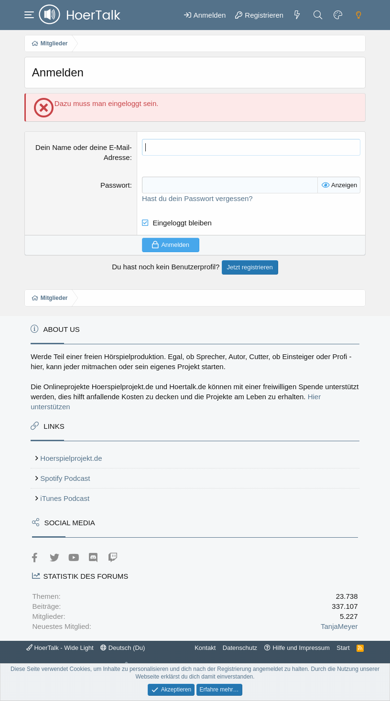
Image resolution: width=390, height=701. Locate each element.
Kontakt (205, 647)
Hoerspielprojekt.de (71, 458)
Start (342, 647)
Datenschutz (240, 647)
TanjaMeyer (339, 626)
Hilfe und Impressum (301, 647)
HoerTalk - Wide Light (60, 647)
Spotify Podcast (65, 478)
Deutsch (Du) (122, 647)
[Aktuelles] (297, 14)
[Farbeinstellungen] (338, 14)
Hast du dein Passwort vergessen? (197, 198)
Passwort (115, 185)
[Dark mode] (358, 14)
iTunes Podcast (64, 498)
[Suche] (317, 14)
